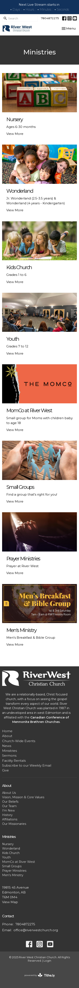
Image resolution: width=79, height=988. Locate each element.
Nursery (8, 844)
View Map (10, 902)
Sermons (9, 756)
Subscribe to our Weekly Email (26, 765)
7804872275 (50, 18)
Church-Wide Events (18, 741)
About (7, 736)
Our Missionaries (14, 824)
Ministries (9, 751)
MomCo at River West (18, 862)
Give (5, 770)
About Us (9, 793)
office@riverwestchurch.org (35, 930)
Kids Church (11, 853)
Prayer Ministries (14, 871)
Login (47, 960)
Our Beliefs (10, 802)
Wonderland (11, 848)
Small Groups (11, 866)
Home (7, 731)
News (6, 746)
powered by (39, 975)
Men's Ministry (12, 875)
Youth (6, 857)
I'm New (8, 810)
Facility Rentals (14, 761)
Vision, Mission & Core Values (23, 797)
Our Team (9, 806)
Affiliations (9, 819)
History (7, 815)
